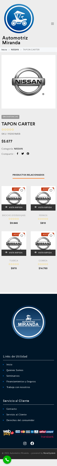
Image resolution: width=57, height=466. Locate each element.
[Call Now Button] (7, 460)
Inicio (4, 49)
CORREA (43, 260)
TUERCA (13, 260)
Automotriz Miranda (15, 40)
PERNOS (43, 215)
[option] (29, 82)
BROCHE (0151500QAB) (14, 215)
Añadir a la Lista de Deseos (22, 190)
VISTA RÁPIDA (13, 207)
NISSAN (15, 49)
